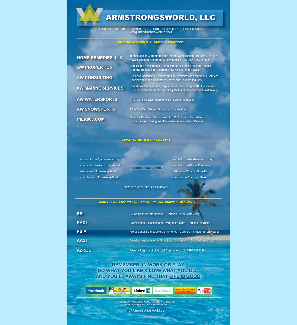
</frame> (146, 167)
